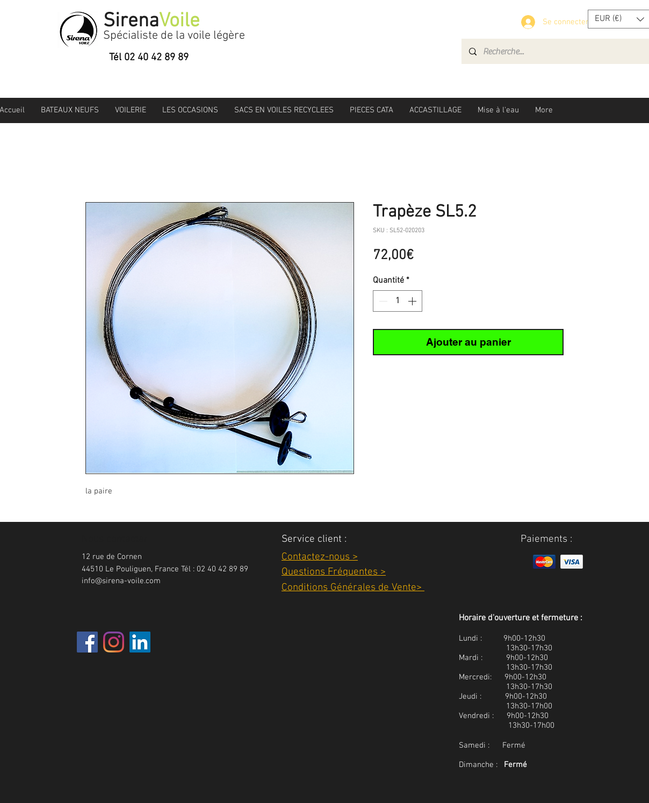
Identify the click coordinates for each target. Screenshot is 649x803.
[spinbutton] (398, 301)
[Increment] (413, 301)
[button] (70, 110)
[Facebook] (87, 642)
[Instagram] (113, 642)
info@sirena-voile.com (121, 581)
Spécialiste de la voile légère (174, 35)
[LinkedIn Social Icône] (139, 642)
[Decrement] (382, 301)
